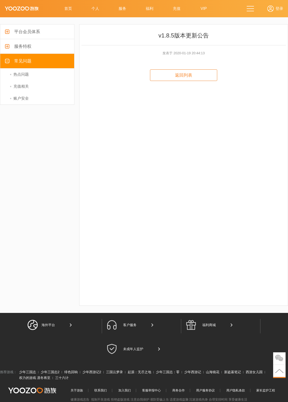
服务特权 (18, 46)
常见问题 (18, 61)
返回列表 (183, 75)
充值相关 (19, 86)
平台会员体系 (22, 31)
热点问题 (19, 74)
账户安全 (19, 98)
